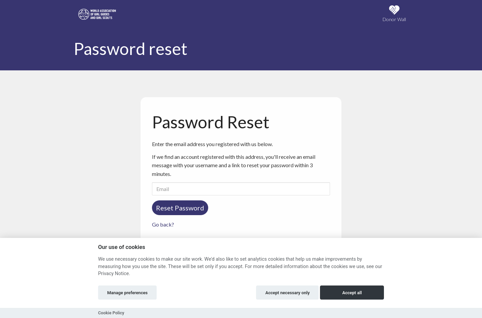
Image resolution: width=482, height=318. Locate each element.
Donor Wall (394, 13)
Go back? (163, 224)
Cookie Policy (111, 312)
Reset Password (180, 208)
